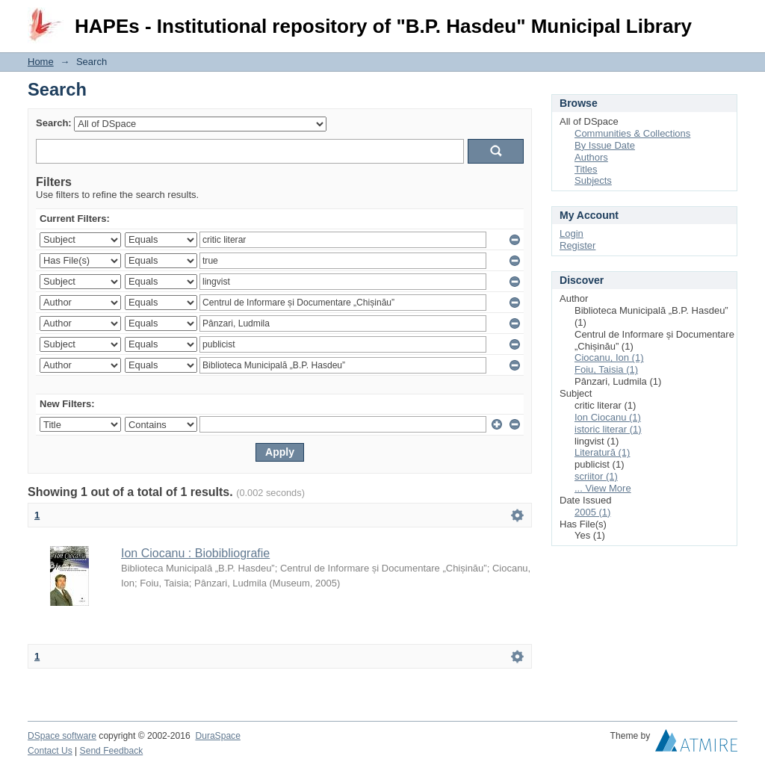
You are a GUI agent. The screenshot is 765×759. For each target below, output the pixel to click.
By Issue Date (604, 145)
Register (577, 245)
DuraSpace (217, 736)
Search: (54, 122)
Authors (591, 157)
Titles (586, 169)
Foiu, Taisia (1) (606, 369)
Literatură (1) (602, 452)
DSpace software (62, 736)
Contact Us (50, 751)
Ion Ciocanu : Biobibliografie (195, 553)
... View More (602, 488)
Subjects (593, 180)
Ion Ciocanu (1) (607, 417)
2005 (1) (592, 512)
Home (41, 61)
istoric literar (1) (608, 429)
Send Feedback (111, 751)
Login (725, 18)
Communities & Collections (632, 133)
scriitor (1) (596, 476)
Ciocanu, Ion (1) (609, 357)
